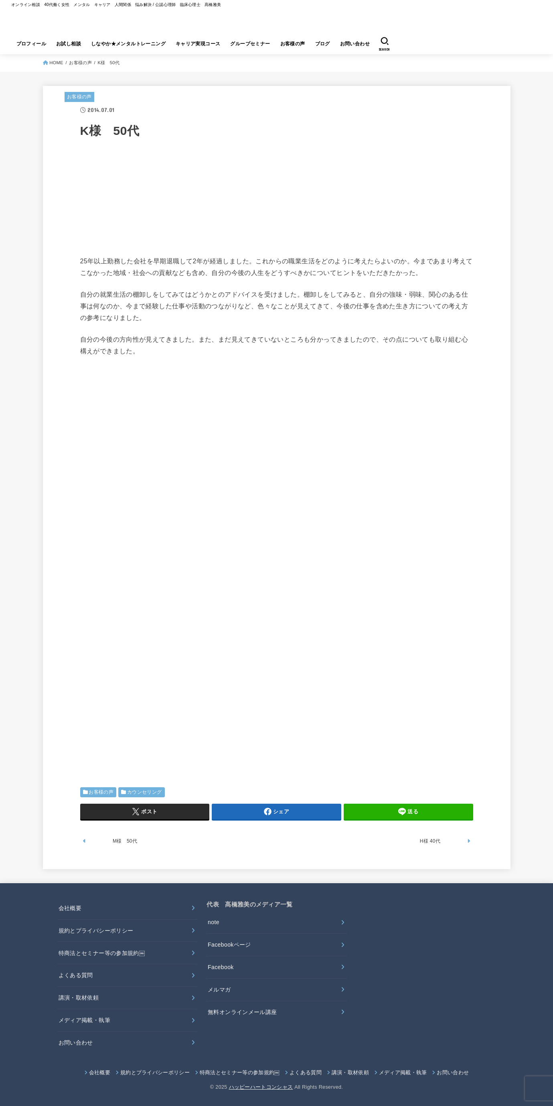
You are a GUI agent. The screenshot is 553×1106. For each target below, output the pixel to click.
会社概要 (70, 908)
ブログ (322, 44)
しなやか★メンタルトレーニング (128, 44)
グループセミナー (250, 44)
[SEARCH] (384, 44)
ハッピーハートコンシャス (261, 1087)
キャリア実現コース (198, 44)
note (213, 922)
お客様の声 (292, 44)
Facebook (221, 967)
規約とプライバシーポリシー (96, 930)
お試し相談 (68, 44)
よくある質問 (76, 975)
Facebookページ (229, 944)
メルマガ (219, 989)
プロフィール (31, 44)
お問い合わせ (355, 44)
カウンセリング (144, 792)
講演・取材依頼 (79, 997)
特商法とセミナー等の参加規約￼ (102, 953)
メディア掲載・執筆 (84, 1020)
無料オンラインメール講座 (242, 1012)
